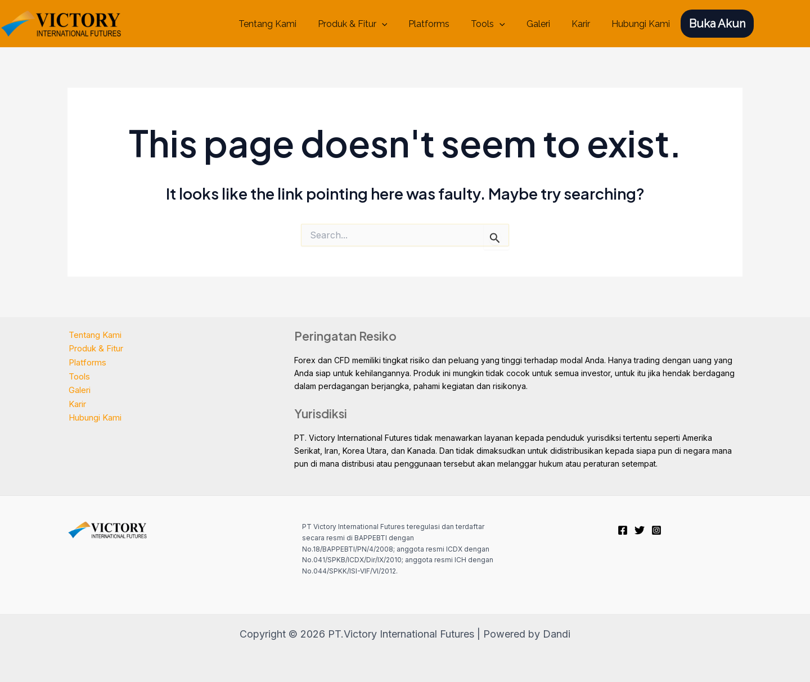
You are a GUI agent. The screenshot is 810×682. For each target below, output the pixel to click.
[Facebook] (623, 530)
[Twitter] (639, 530)
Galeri (547, 24)
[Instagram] (656, 530)
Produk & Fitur (371, 24)
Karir (586, 24)
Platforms (444, 24)
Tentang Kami (289, 24)
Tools (500, 24)
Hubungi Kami (642, 24)
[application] (400, 24)
